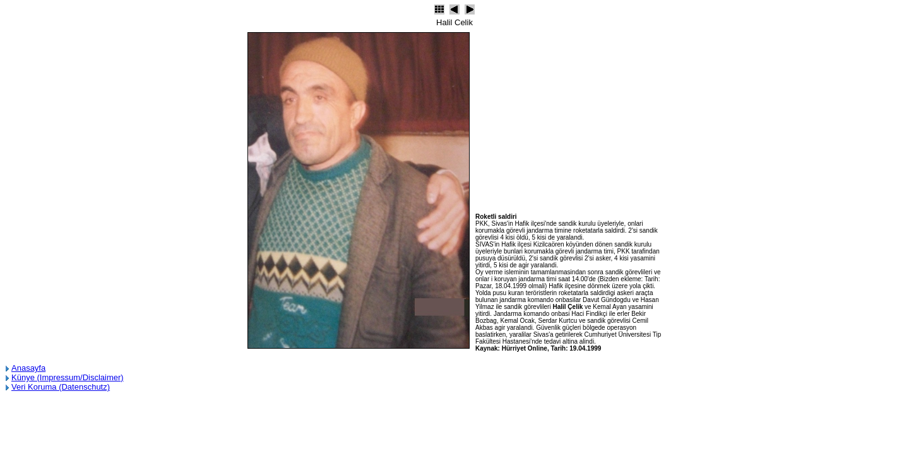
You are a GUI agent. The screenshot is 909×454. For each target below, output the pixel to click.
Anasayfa (28, 368)
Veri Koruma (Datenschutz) (60, 387)
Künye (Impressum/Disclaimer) (67, 377)
